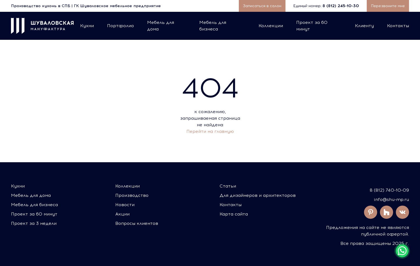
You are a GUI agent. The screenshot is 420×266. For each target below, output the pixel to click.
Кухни (87, 25)
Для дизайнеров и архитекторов (258, 195)
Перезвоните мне (388, 6)
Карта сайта (234, 214)
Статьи (228, 186)
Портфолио (120, 25)
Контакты (398, 25)
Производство (132, 195)
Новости (125, 204)
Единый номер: (326, 6)
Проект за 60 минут (311, 26)
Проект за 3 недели (34, 223)
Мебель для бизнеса (212, 26)
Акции (122, 214)
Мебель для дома (160, 26)
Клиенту (364, 25)
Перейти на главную (210, 131)
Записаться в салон (262, 6)
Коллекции (271, 25)
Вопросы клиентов (136, 223)
